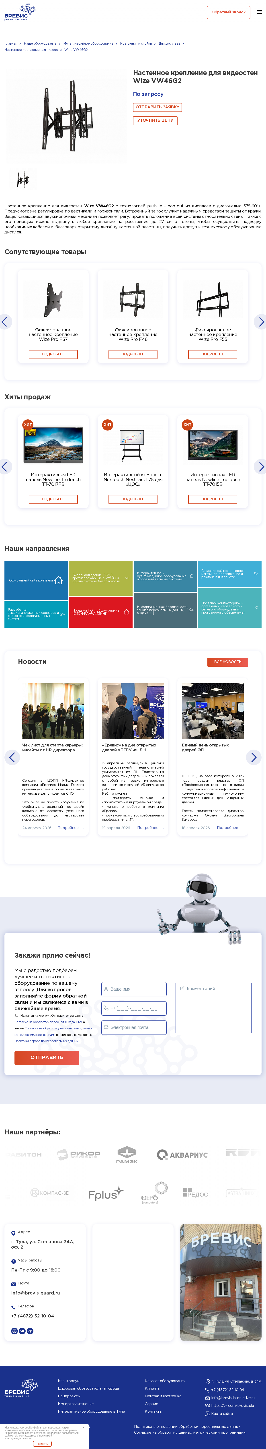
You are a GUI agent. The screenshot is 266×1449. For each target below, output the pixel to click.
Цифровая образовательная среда (88, 1388)
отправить (47, 1057)
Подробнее (53, 354)
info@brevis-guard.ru (35, 1293)
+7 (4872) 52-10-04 (32, 1316)
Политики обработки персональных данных (46, 1041)
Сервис (151, 1404)
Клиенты (152, 1388)
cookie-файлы (33, 1427)
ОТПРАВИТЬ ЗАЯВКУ (157, 107)
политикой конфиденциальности (28, 1437)
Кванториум (68, 1381)
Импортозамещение (76, 1404)
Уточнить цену (155, 120)
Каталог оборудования (165, 1381)
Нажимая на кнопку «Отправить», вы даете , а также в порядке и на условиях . (53, 1028)
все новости (227, 662)
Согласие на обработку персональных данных (48, 1022)
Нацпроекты (69, 1396)
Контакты (153, 1411)
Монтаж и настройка (163, 1396)
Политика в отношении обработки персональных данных (187, 1426)
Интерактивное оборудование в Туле (91, 1411)
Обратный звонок (229, 12)
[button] (4, 322)
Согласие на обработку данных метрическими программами (190, 1432)
